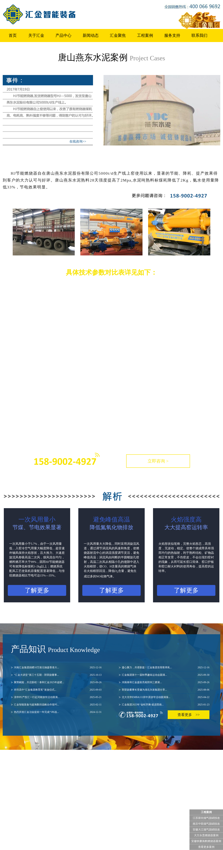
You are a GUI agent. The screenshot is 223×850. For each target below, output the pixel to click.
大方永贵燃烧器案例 (206, 835)
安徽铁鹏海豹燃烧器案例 (206, 841)
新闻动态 (91, 35)
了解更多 (37, 590)
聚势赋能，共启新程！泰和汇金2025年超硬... (56, 682)
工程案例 (145, 35)
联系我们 (199, 35)
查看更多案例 (206, 846)
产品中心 (63, 35)
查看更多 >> (188, 715)
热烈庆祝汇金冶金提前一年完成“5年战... (56, 712)
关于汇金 (36, 35)
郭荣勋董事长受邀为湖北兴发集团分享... (164, 689)
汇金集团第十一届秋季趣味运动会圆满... (164, 675)
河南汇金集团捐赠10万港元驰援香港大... (56, 667)
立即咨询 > (158, 461)
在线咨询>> (77, 141)
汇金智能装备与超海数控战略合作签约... (56, 704)
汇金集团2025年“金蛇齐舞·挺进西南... (164, 704)
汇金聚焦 (118, 35)
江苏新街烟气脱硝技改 (206, 817)
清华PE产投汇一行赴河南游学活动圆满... (56, 697)
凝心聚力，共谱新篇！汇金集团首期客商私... (164, 667)
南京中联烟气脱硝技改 (206, 823)
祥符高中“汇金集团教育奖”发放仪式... (56, 689)
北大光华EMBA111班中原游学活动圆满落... (164, 697)
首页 (13, 35)
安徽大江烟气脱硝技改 (206, 829)
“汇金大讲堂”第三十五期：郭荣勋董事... (56, 675)
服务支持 (172, 35)
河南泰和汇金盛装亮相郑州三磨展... (164, 682)
